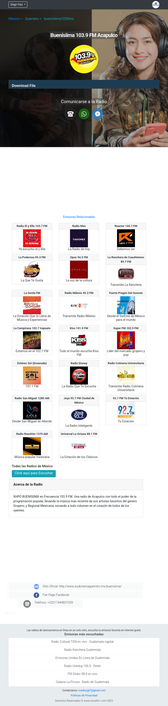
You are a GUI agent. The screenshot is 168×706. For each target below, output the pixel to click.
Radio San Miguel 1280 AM (32, 398)
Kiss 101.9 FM (79, 328)
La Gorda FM (32, 293)
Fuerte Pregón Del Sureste (126, 293)
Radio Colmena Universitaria (126, 363)
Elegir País (16, 4)
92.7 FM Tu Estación (126, 398)
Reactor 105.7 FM (126, 226)
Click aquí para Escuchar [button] (34, 473)
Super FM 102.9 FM (125, 328)
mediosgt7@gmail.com (92, 690)
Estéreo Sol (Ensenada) (32, 363)
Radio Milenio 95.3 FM (79, 293)
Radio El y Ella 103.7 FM (32, 226)
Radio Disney (79, 363)
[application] (84, 84)
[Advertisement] (79, 179)
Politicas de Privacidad (84, 695)
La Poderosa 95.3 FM (32, 257)
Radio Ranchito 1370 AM (32, 434)
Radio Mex (79, 226)
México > (16, 19)
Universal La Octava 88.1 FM (79, 434)
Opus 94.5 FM (79, 257)
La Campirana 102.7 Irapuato (32, 328)
